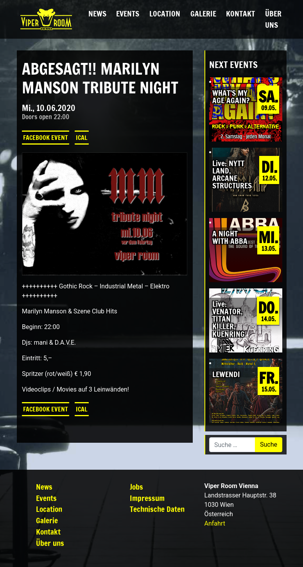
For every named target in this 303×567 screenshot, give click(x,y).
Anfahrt (214, 523)
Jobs (136, 486)
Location (164, 13)
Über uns (273, 19)
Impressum (147, 498)
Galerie (203, 13)
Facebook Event (45, 137)
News (97, 13)
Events (127, 13)
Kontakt (240, 13)
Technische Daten (157, 509)
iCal (82, 137)
